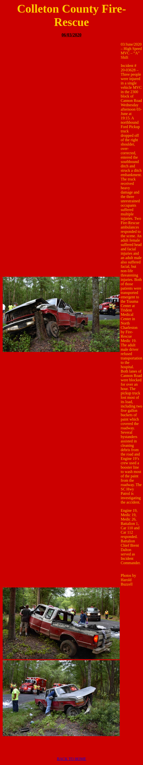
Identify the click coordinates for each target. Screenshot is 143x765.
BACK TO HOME (71, 759)
